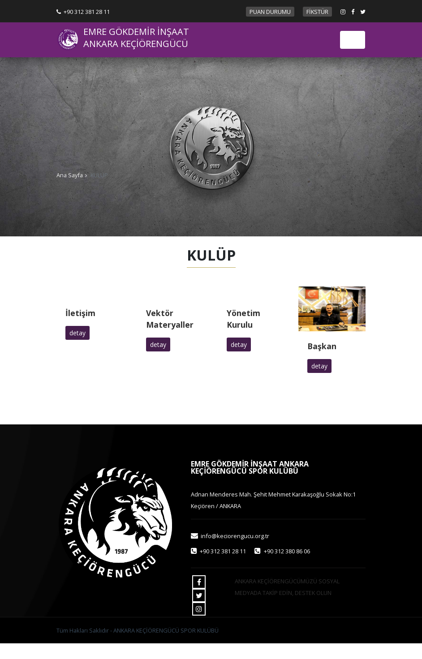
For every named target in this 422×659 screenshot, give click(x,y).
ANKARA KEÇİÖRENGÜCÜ (135, 43)
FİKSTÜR (317, 12)
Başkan (321, 346)
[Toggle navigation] (352, 40)
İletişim (80, 313)
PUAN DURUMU (270, 12)
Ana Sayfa (69, 175)
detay (77, 333)
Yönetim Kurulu (243, 319)
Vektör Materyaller (170, 319)
